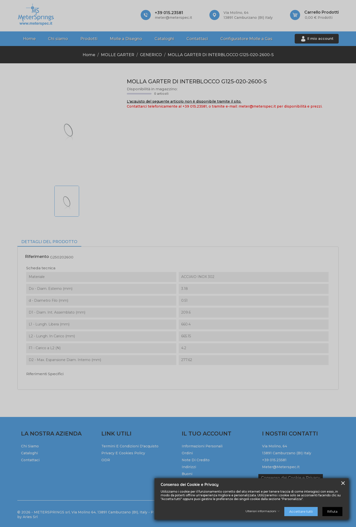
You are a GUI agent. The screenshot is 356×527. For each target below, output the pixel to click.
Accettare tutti (301, 511)
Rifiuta (332, 511)
